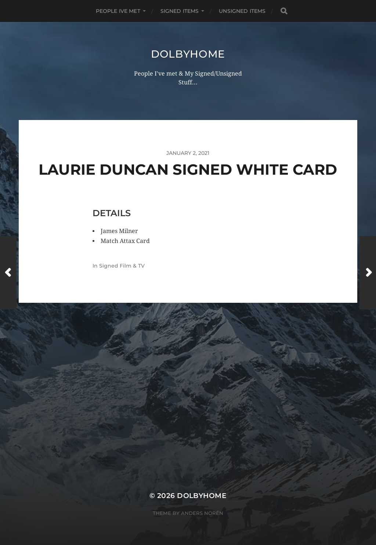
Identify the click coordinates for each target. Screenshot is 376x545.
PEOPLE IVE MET (118, 11)
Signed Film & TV (122, 265)
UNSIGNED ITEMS (242, 11)
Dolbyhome (188, 54)
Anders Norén (202, 513)
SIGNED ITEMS (179, 11)
